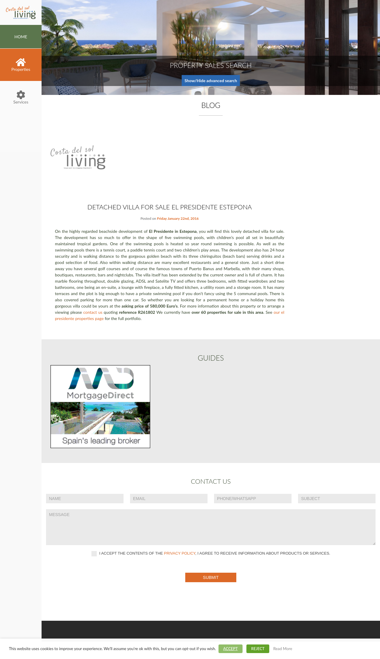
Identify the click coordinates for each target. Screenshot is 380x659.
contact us (92, 312)
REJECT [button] (258, 648)
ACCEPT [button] (230, 648)
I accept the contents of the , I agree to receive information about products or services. (210, 553)
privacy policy (179, 553)
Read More (282, 648)
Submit (211, 577)
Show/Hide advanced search (211, 80)
